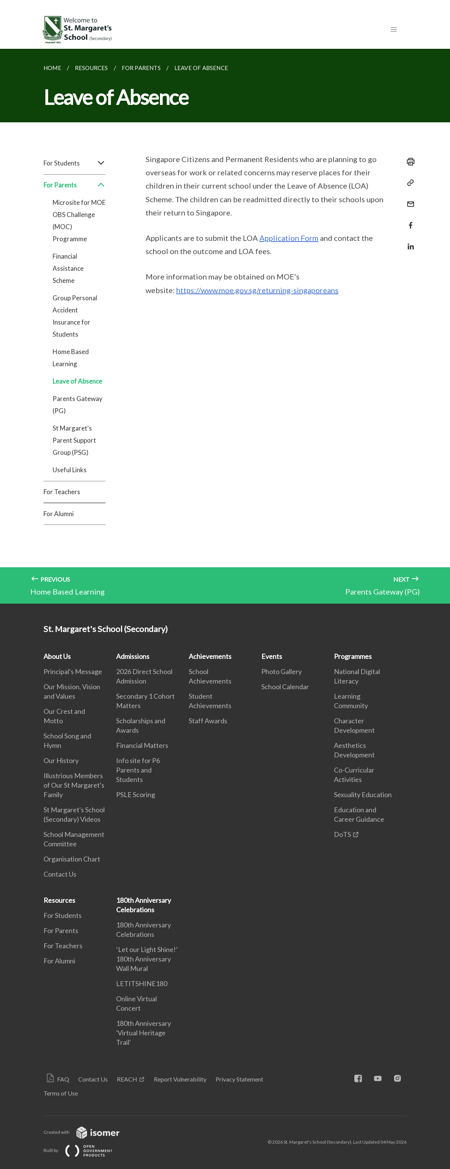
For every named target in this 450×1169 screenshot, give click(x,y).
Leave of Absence (77, 381)
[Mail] (408, 199)
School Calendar (285, 686)
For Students (74, 163)
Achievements (210, 656)
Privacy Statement (239, 1079)
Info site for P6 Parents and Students (138, 769)
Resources (59, 900)
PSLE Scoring (135, 794)
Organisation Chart (71, 859)
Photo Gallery (281, 671)
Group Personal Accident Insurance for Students (75, 316)
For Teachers (61, 492)
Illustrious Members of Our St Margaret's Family (73, 785)
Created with (87, 1132)
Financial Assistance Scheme (68, 268)
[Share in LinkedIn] (408, 241)
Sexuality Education (363, 794)
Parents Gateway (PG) (77, 405)
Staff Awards (208, 720)
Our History (61, 760)
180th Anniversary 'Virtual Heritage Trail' (143, 1032)
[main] (225, 326)
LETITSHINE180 (141, 983)
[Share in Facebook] (408, 220)
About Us (57, 656)
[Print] (408, 162)
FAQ (63, 1079)
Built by (83, 1150)
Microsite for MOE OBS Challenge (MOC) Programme (79, 220)
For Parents (74, 185)
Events (271, 656)
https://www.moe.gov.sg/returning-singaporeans (257, 290)
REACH (127, 1079)
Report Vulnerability (180, 1079)
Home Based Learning (71, 358)
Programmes (353, 656)
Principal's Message (72, 671)
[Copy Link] (408, 183)
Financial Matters (142, 745)
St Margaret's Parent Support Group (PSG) (74, 440)
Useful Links (70, 470)
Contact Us (59, 874)
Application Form (288, 237)
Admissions (132, 656)
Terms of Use (60, 1093)
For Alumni (58, 514)
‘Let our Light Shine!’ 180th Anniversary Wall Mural (147, 958)
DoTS (342, 834)
